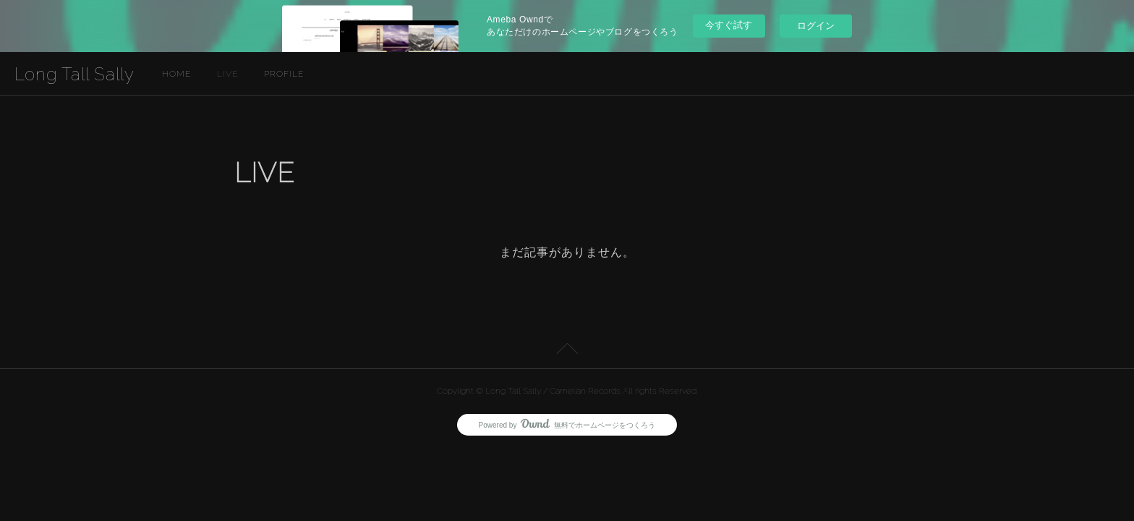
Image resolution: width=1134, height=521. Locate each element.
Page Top (567, 351)
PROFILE (284, 74)
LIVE (227, 74)
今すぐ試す (728, 25)
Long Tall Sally (74, 74)
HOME (176, 74)
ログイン (816, 25)
